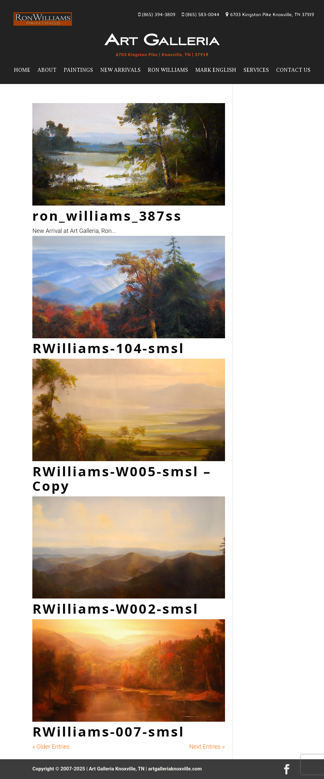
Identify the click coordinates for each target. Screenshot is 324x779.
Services (256, 70)
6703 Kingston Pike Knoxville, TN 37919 (270, 14)
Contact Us (293, 70)
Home (22, 70)
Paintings (78, 70)
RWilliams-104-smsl (108, 348)
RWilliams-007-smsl (108, 731)
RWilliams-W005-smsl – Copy (121, 478)
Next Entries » (207, 746)
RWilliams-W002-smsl (115, 608)
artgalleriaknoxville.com (175, 769)
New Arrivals (120, 70)
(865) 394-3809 (156, 14)
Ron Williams (168, 70)
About (47, 70)
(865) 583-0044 (200, 14)
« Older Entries (51, 746)
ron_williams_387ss (107, 216)
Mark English (215, 70)
